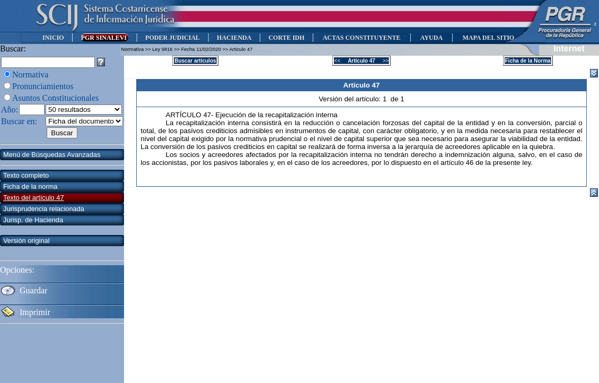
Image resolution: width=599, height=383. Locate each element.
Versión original (26, 241)
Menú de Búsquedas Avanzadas (51, 155)
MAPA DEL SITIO (488, 37)
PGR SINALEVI (104, 37)
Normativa (30, 74)
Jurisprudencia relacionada (43, 209)
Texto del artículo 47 (33, 198)
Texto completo (26, 175)
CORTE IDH (286, 37)
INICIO (53, 37)
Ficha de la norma (30, 186)
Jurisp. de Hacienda (33, 220)
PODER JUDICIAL (172, 37)
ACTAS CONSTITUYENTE (361, 37)
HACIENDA (234, 37)
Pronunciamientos (43, 86)
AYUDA (431, 37)
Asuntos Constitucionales (55, 97)
